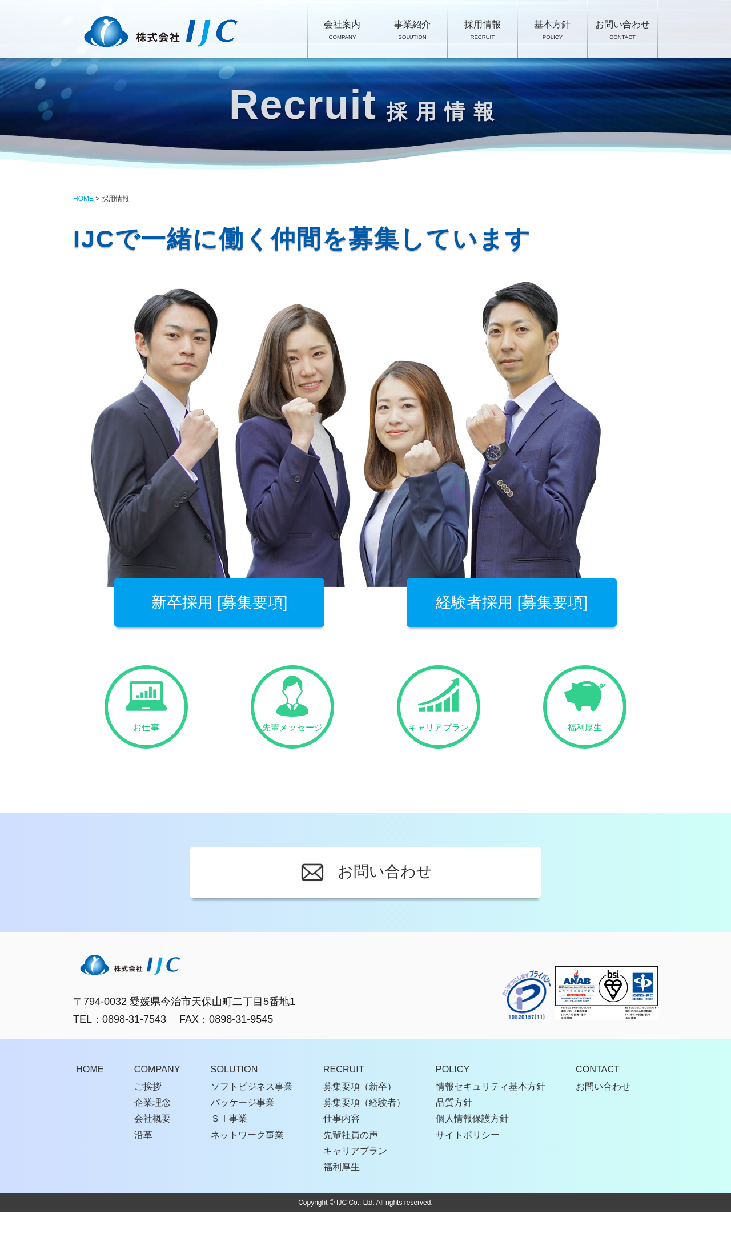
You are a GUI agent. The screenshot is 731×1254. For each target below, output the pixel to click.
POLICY (452, 1111)
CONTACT (598, 1111)
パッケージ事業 (243, 1144)
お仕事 (146, 720)
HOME (83, 199)
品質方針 (454, 1144)
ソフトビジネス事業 (252, 1128)
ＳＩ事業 (229, 1160)
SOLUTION (234, 1111)
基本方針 (552, 30)
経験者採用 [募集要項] (512, 602)
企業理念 (152, 1144)
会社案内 (342, 30)
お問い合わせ (622, 30)
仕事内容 (341, 1160)
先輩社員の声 (350, 1176)
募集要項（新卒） (359, 1128)
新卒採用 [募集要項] (219, 602)
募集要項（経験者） (364, 1144)
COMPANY (157, 1111)
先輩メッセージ (292, 720)
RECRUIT (343, 1111)
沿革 (143, 1176)
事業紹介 (412, 30)
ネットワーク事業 (247, 1176)
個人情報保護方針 (472, 1160)
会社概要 (152, 1160)
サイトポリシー (468, 1176)
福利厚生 (585, 720)
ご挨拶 (148, 1128)
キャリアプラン (439, 720)
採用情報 (482, 30)
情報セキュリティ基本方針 (490, 1128)
